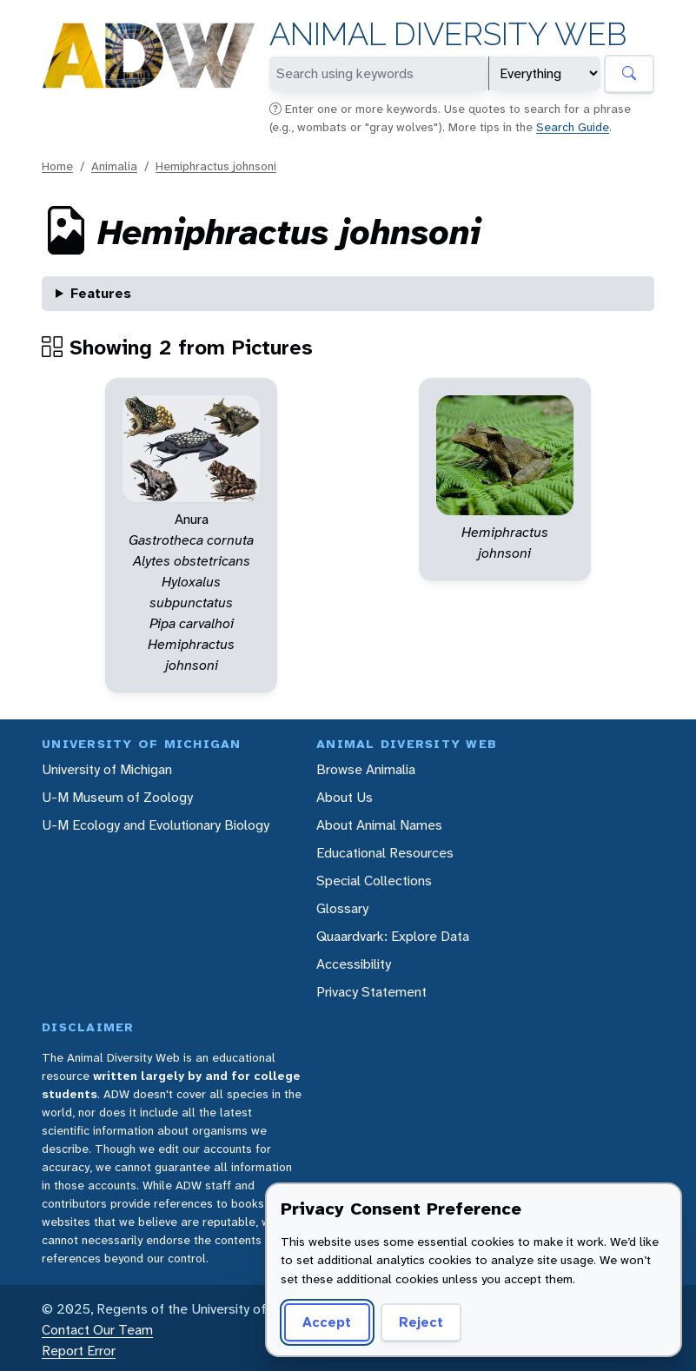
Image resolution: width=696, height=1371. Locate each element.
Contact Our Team (97, 1330)
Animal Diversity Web (447, 34)
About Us (344, 797)
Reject (421, 1322)
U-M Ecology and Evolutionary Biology (155, 825)
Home (57, 166)
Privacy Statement (371, 992)
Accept (326, 1322)
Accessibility (353, 964)
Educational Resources (385, 853)
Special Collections (374, 880)
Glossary (342, 908)
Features (100, 293)
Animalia (114, 166)
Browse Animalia (365, 769)
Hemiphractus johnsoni (216, 166)
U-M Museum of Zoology (117, 797)
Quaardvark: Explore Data (392, 936)
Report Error (79, 1350)
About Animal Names (379, 825)
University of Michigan (107, 769)
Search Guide (572, 127)
